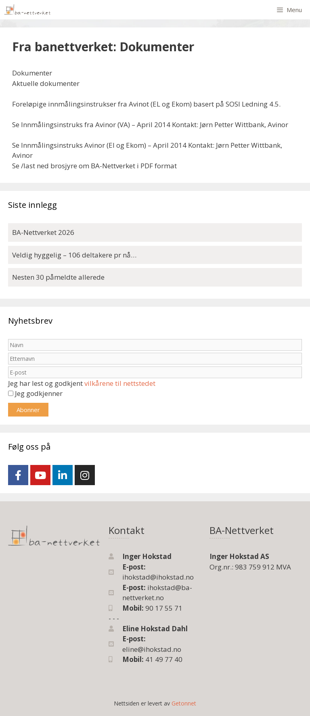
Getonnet (184, 703)
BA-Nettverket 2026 (43, 232)
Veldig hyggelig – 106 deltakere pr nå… (74, 255)
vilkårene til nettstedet (119, 383)
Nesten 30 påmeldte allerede (58, 277)
